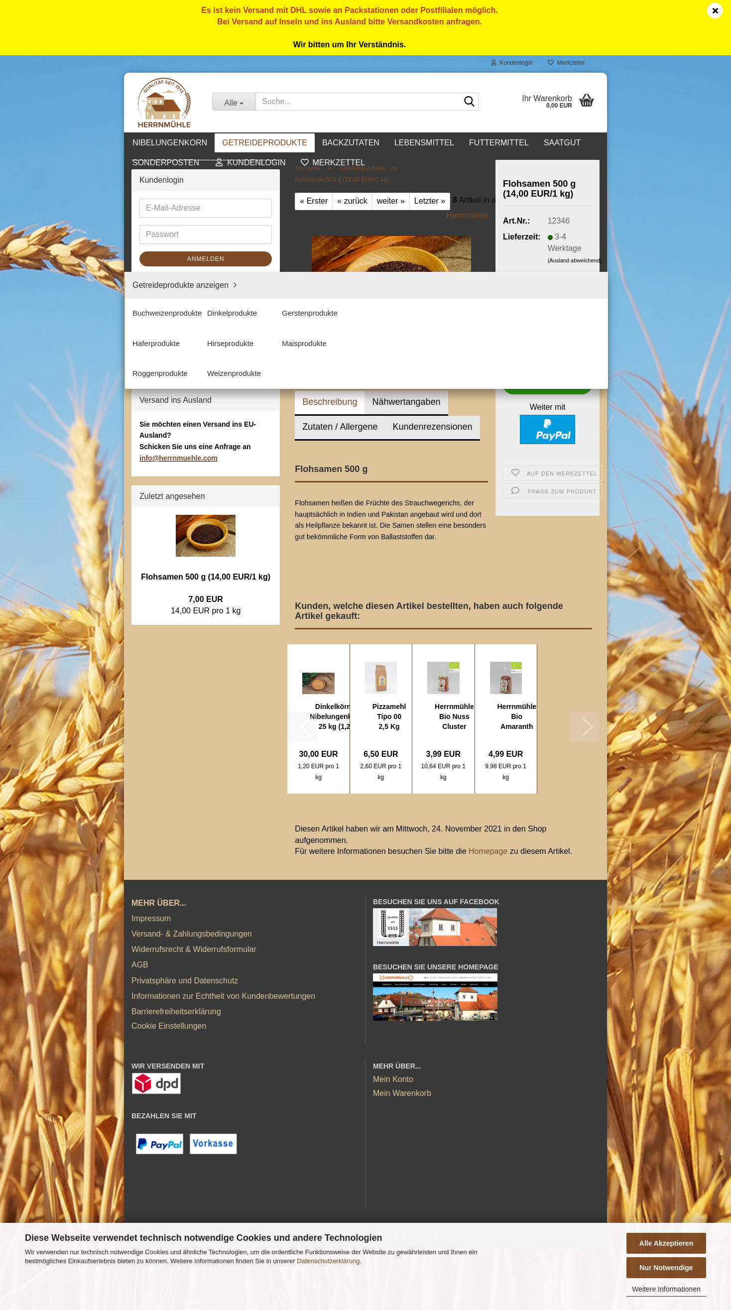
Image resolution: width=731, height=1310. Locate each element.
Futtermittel (159, 405)
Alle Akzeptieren (666, 1243)
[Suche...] (233, 102)
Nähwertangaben (406, 402)
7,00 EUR (205, 899)
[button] (518, 353)
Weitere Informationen (666, 1289)
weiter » (391, 201)
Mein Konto (393, 1141)
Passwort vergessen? (177, 598)
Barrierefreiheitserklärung (176, 1073)
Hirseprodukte (172, 293)
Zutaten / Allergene (339, 427)
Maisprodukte (171, 309)
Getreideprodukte (286, 142)
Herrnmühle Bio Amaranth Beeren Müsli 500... (517, 717)
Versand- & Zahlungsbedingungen (191, 995)
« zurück (352, 201)
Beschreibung (329, 402)
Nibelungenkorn (190, 142)
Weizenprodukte (175, 342)
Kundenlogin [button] (512, 62)
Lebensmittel (445, 142)
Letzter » (429, 201)
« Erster (314, 201)
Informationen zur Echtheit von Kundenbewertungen (223, 1057)
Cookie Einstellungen (168, 1087)
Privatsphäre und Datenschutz (184, 1042)
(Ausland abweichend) (575, 260)
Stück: (514, 333)
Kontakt (559, 142)
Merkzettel (566, 62)
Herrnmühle (467, 215)
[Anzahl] (547, 353)
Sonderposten (164, 449)
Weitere (508, 142)
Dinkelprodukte (173, 244)
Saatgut (153, 427)
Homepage (488, 851)
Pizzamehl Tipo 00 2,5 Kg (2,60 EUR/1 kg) (389, 717)
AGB (139, 1026)
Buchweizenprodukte (184, 228)
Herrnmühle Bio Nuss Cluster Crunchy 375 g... (454, 717)
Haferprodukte (172, 276)
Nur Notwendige (666, 1268)
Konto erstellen (166, 582)
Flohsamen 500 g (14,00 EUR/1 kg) (205, 876)
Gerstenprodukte (176, 260)
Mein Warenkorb (402, 1154)
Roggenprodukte (176, 326)
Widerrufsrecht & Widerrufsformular (193, 1010)
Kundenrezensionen (432, 427)
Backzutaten (371, 142)
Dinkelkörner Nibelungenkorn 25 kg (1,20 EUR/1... (336, 717)
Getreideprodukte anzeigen (195, 211)
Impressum (151, 979)
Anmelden (206, 559)
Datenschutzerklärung (328, 1261)
